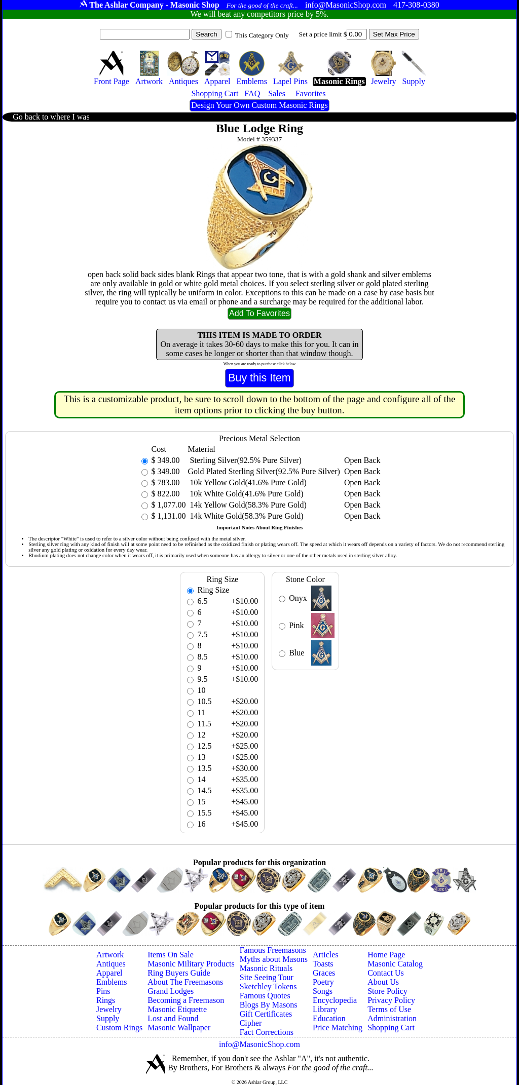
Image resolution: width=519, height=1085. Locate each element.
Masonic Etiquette (177, 1009)
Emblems (111, 982)
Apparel (109, 972)
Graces (324, 972)
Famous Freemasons (273, 950)
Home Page (386, 954)
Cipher (251, 1023)
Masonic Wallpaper (178, 1027)
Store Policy (387, 991)
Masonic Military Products (191, 963)
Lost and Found (172, 1018)
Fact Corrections (266, 1032)
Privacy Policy (391, 1000)
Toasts (323, 963)
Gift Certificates (266, 1014)
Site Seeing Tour (266, 977)
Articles (326, 954)
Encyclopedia (335, 1000)
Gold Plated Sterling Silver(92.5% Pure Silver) (264, 471)
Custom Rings (119, 1027)
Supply (107, 1018)
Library (325, 1009)
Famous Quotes (265, 995)
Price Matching (337, 1027)
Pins (103, 991)
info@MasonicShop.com (259, 1044)
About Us (383, 982)
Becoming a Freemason (185, 1000)
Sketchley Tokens (268, 986)
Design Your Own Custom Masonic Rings (259, 105)
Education (329, 1018)
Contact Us (385, 972)
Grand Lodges (170, 991)
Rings (105, 1000)
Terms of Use (389, 1009)
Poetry (323, 982)
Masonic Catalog (395, 963)
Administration (392, 1018)
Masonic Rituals (266, 968)
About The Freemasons (185, 982)
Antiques (111, 963)
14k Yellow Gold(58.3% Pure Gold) (247, 504)
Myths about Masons (274, 959)
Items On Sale (170, 954)
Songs (322, 991)
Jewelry (109, 1009)
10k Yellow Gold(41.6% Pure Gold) (247, 482)
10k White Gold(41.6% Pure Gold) (246, 493)
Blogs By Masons (269, 1004)
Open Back (362, 460)
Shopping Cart (391, 1027)
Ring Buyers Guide (178, 972)
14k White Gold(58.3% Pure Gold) (246, 516)
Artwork (110, 954)
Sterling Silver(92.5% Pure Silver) (245, 460)
